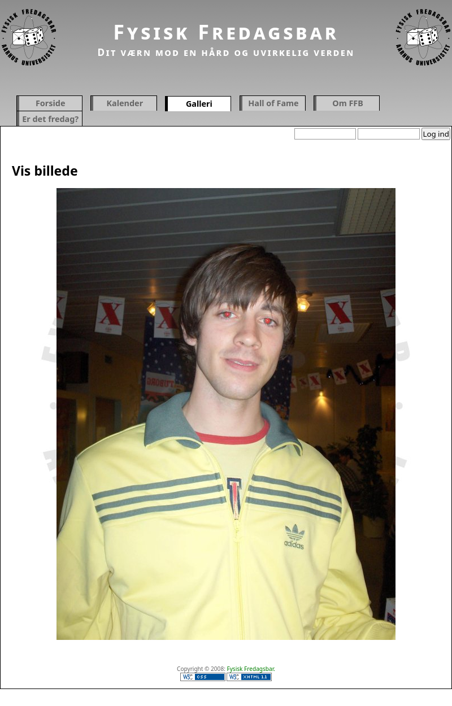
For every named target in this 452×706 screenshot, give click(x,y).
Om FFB (347, 103)
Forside (51, 103)
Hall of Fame (273, 103)
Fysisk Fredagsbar (226, 32)
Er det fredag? (50, 119)
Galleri (199, 103)
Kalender (125, 103)
